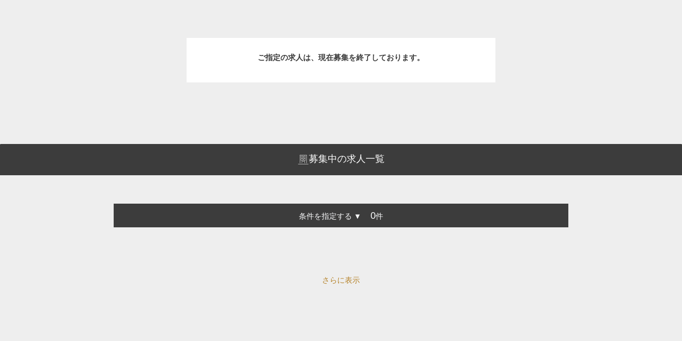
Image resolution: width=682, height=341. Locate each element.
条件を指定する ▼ (330, 216)
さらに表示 (341, 280)
